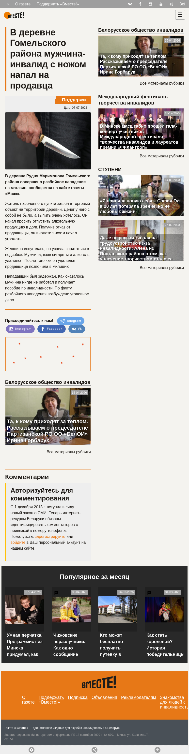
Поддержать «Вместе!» (57, 4)
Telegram (70, 321)
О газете (23, 4)
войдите (18, 542)
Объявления (104, 697)
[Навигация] (180, 15)
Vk (77, 329)
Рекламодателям (138, 697)
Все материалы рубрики (69, 452)
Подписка (78, 697)
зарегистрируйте (50, 536)
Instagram (20, 329)
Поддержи (74, 99)
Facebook (52, 329)
